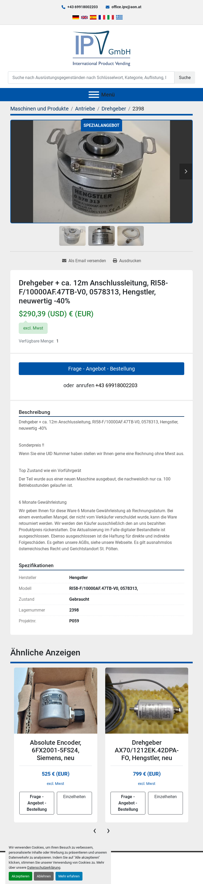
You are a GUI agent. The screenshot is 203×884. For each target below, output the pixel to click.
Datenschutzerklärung (43, 867)
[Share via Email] (84, 261)
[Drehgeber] (114, 108)
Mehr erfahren (69, 876)
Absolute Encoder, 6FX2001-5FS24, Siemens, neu (55, 750)
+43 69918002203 (82, 7)
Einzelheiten (74, 796)
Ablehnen (44, 876)
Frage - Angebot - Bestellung (101, 368)
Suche (185, 77)
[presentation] (94, 830)
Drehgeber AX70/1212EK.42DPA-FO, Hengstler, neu (147, 750)
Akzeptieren (20, 876)
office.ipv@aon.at (126, 7)
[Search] (91, 77)
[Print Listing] (127, 261)
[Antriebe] (85, 108)
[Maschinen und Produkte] (39, 108)
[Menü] (94, 94)
